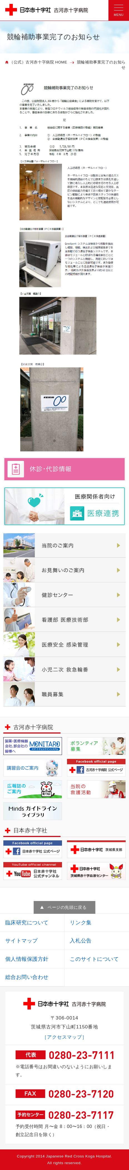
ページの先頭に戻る (67, 907)
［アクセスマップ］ (64, 1037)
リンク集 (80, 922)
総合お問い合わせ (27, 977)
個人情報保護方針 (27, 959)
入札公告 (80, 941)
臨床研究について (27, 922)
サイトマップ (21, 941)
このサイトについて (94, 959)
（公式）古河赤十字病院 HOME (38, 62)
